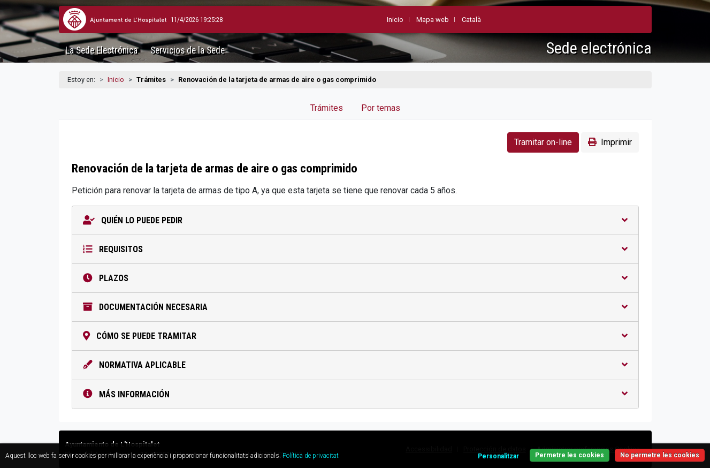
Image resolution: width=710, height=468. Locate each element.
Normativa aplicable (355, 365)
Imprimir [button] (610, 142)
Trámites (326, 108)
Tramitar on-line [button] (543, 142)
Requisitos (355, 249)
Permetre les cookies (569, 455)
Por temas (380, 108)
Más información (355, 394)
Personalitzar (498, 456)
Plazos (355, 278)
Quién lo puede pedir (355, 220)
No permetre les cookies (659, 455)
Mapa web (406, 20)
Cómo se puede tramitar (355, 336)
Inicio (116, 80)
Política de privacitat (311, 455)
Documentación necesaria (355, 307)
